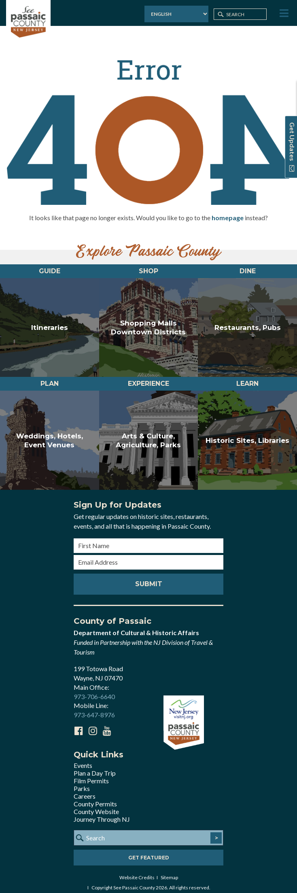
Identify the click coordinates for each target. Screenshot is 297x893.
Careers (84, 790)
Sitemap (169, 871)
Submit (148, 578)
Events (83, 759)
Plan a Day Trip (95, 767)
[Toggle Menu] (283, 13)
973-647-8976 (94, 708)
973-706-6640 (94, 690)
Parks (82, 782)
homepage (228, 211)
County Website (96, 805)
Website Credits (137, 871)
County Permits (95, 798)
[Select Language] (176, 14)
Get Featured (148, 851)
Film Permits (91, 774)
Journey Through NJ (102, 813)
